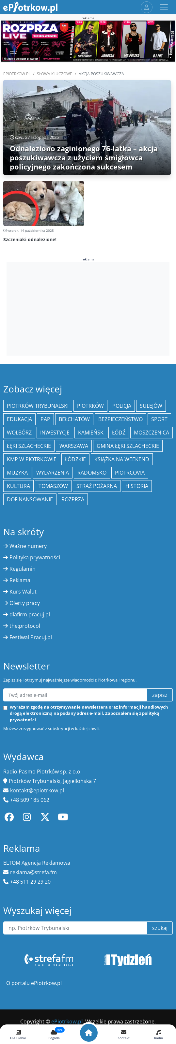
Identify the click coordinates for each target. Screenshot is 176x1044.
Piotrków (90, 405)
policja (121, 405)
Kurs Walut (23, 591)
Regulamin (22, 568)
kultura (18, 486)
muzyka (17, 472)
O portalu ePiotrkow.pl (34, 983)
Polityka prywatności (34, 557)
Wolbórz (19, 432)
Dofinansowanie (30, 499)
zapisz (160, 694)
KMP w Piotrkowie (31, 459)
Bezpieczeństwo (120, 419)
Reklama (19, 580)
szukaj (160, 928)
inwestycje (55, 432)
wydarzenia (52, 472)
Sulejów (151, 405)
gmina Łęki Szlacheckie (128, 445)
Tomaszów (53, 486)
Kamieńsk (91, 432)
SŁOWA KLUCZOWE (54, 74)
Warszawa (73, 445)
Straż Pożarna (96, 486)
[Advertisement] (88, 307)
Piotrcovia (130, 472)
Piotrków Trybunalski (38, 405)
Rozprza (72, 499)
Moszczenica (151, 432)
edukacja (19, 419)
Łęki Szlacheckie (29, 445)
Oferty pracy (24, 603)
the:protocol (24, 625)
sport (159, 419)
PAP (45, 419)
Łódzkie (75, 459)
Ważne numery (28, 546)
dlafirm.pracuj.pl (29, 614)
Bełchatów (74, 419)
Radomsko (91, 472)
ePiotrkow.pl (16, 74)
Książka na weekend (121, 459)
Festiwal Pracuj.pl (30, 637)
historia (136, 486)
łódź (118, 432)
